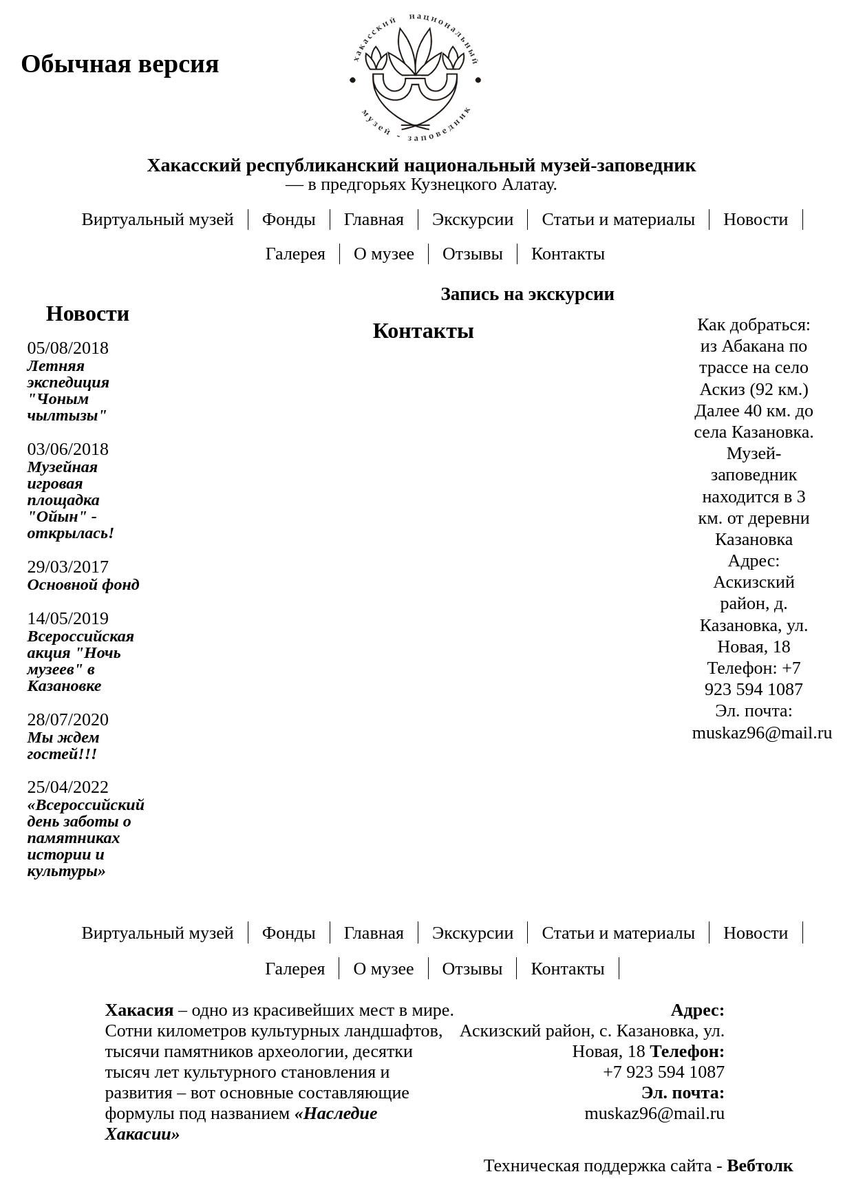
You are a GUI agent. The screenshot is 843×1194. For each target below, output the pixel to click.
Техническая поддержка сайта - (638, 1165)
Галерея (296, 254)
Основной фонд (84, 584)
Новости (755, 219)
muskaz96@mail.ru (762, 733)
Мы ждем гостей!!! (64, 745)
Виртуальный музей (157, 219)
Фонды (289, 219)
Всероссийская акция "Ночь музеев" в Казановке (81, 660)
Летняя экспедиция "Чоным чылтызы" (69, 390)
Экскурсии (472, 219)
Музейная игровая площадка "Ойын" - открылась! (71, 500)
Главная (374, 219)
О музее (384, 254)
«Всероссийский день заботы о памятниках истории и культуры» (86, 837)
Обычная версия (120, 63)
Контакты (568, 254)
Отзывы (472, 254)
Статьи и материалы (618, 219)
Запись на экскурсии (528, 294)
